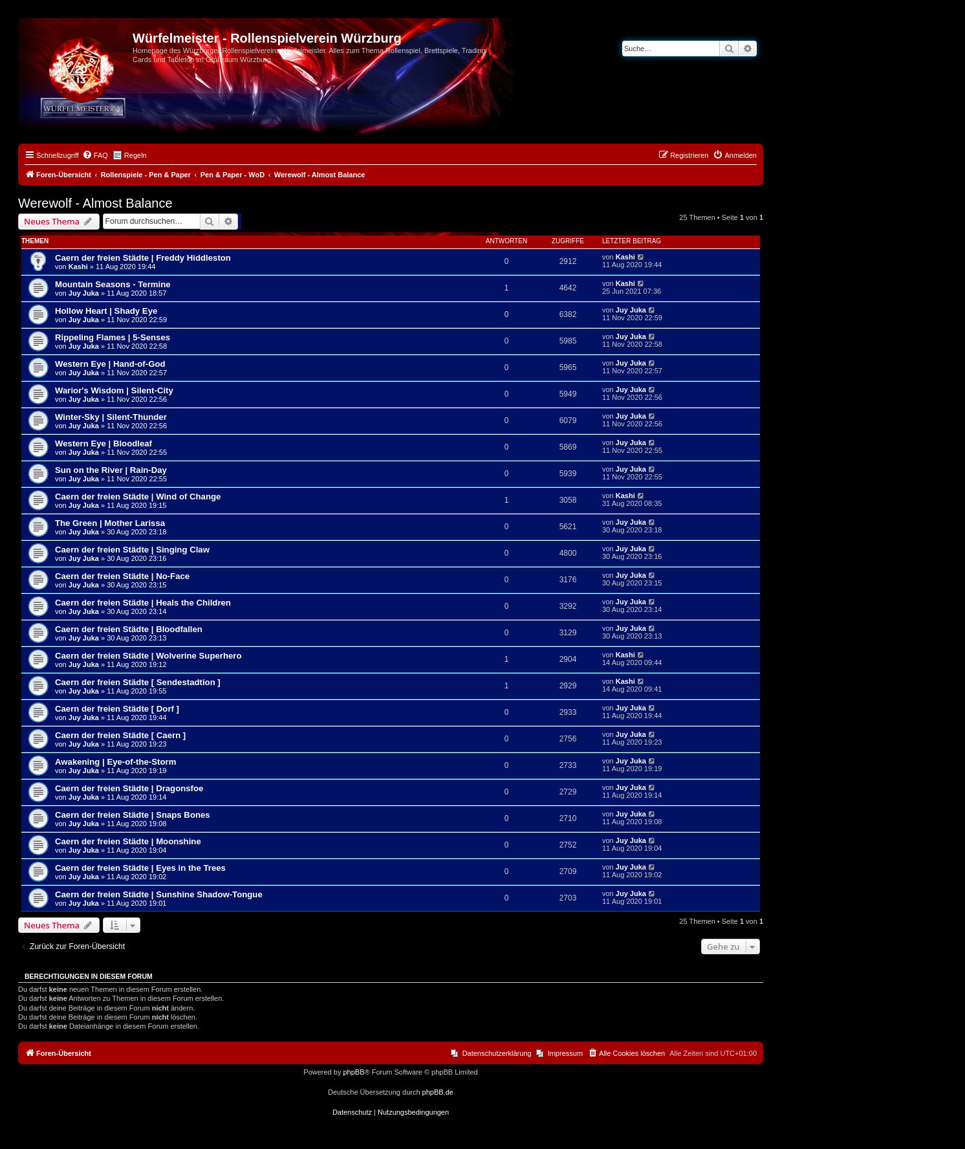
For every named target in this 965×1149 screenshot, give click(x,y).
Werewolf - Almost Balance (95, 203)
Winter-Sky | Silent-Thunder (111, 417)
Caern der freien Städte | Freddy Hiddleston (143, 258)
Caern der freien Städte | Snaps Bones (132, 815)
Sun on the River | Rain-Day (111, 470)
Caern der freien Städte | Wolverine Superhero (148, 656)
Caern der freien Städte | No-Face (122, 576)
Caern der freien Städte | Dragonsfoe (129, 788)
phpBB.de (437, 1092)
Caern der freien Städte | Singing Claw (132, 549)
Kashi (78, 266)
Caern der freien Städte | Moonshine (128, 841)
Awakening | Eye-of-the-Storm (115, 762)
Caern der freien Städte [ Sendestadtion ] (138, 682)
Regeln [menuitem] (135, 155)
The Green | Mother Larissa (110, 523)
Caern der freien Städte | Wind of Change (138, 496)
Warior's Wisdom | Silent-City (114, 390)
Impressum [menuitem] (565, 1053)
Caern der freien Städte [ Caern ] (120, 735)
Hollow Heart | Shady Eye (106, 311)
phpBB (353, 1072)
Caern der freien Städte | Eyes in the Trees (140, 868)
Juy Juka (84, 293)
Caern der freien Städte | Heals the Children (143, 602)
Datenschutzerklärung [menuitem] (497, 1053)
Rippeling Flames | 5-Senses (112, 337)
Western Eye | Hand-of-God (110, 364)
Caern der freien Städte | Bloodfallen (128, 629)
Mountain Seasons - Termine (113, 284)
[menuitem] (95, 155)
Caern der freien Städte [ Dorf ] (117, 709)
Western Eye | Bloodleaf (103, 443)
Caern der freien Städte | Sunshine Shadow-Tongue (159, 894)
